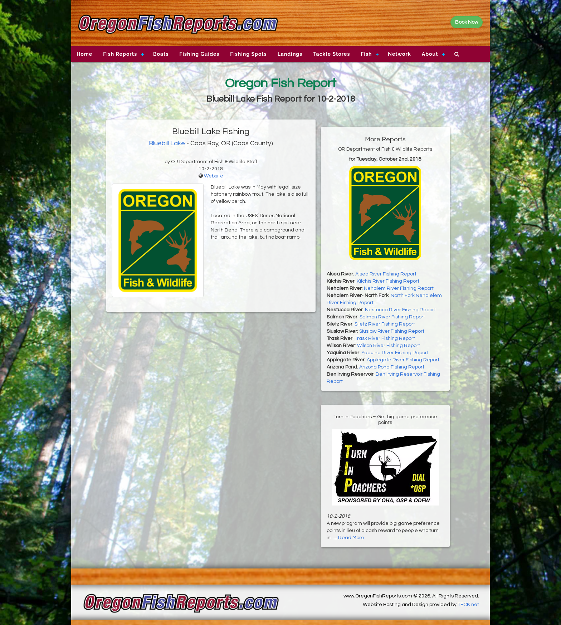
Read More (351, 537)
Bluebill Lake (167, 143)
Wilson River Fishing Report (388, 345)
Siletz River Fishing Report (385, 324)
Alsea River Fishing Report (385, 274)
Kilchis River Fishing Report (388, 281)
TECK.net (468, 604)
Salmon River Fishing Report (392, 316)
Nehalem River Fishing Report (399, 288)
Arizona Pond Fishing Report (391, 367)
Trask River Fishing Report (385, 338)
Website (213, 176)
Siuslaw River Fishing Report (391, 331)
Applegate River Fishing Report (403, 359)
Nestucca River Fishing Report (400, 309)
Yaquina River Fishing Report (395, 352)
